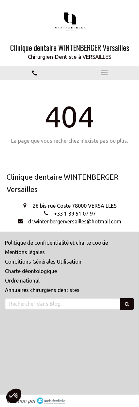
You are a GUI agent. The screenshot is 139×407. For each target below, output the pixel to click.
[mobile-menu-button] (104, 72)
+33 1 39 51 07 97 (75, 214)
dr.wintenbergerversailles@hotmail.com (74, 221)
